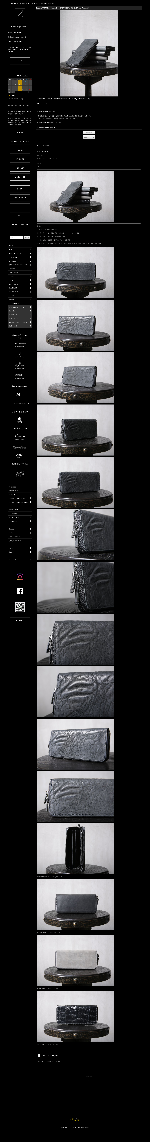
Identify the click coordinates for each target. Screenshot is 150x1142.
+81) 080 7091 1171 (16, 33)
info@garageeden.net (18, 37)
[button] (89, 137)
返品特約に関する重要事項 (46, 127)
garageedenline (20, 41)
